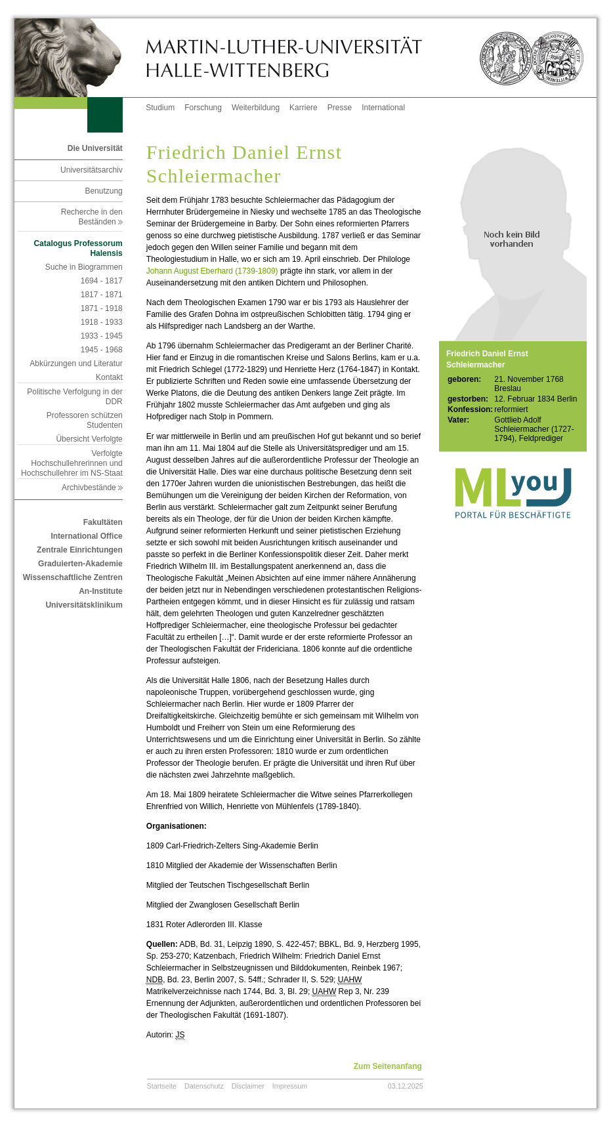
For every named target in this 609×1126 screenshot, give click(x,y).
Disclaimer (248, 1086)
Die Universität (95, 148)
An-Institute (101, 591)
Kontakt (109, 377)
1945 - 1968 (102, 349)
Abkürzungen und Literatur (76, 363)
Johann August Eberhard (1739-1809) (212, 271)
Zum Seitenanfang (388, 1066)
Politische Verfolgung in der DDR (74, 396)
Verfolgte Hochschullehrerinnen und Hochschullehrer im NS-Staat (72, 463)
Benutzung (103, 191)
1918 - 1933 (102, 322)
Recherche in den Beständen (92, 216)
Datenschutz (204, 1086)
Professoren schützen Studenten (85, 420)
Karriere (303, 107)
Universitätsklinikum (83, 605)
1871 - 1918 (102, 308)
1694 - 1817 (102, 280)
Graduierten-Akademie (80, 563)
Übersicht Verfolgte (89, 439)
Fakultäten (103, 522)
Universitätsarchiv (91, 170)
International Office (86, 536)
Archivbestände (92, 487)
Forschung (203, 107)
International (383, 107)
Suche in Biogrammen (84, 267)
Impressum (289, 1086)
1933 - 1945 (102, 336)
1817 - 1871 (102, 294)
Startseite (162, 1086)
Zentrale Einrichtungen (80, 549)
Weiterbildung (256, 107)
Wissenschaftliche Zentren (73, 577)
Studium (160, 107)
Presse (339, 107)
